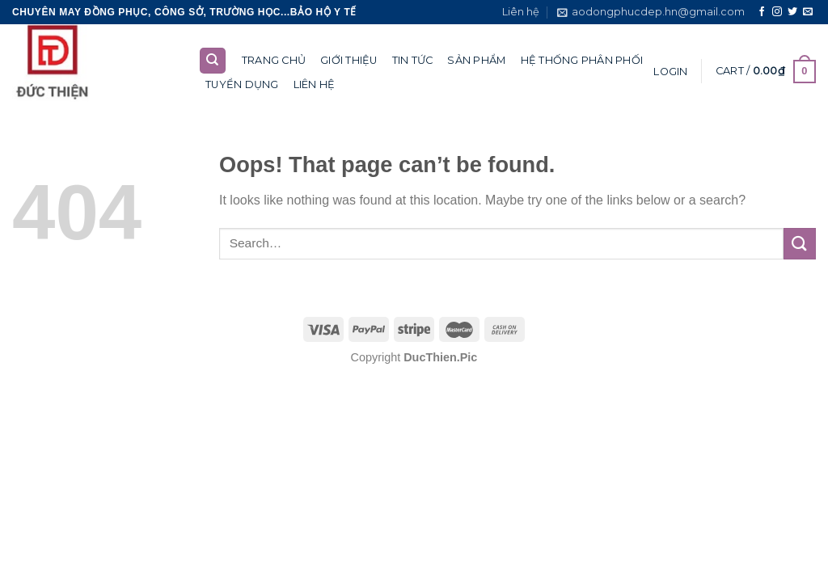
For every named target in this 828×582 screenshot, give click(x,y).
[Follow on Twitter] (792, 12)
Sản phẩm (476, 60)
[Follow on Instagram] (777, 12)
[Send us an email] (808, 12)
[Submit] (800, 243)
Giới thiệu (349, 60)
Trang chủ (274, 60)
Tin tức (412, 60)
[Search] (213, 61)
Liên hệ (520, 12)
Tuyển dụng (242, 84)
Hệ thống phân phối (582, 60)
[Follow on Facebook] (762, 12)
